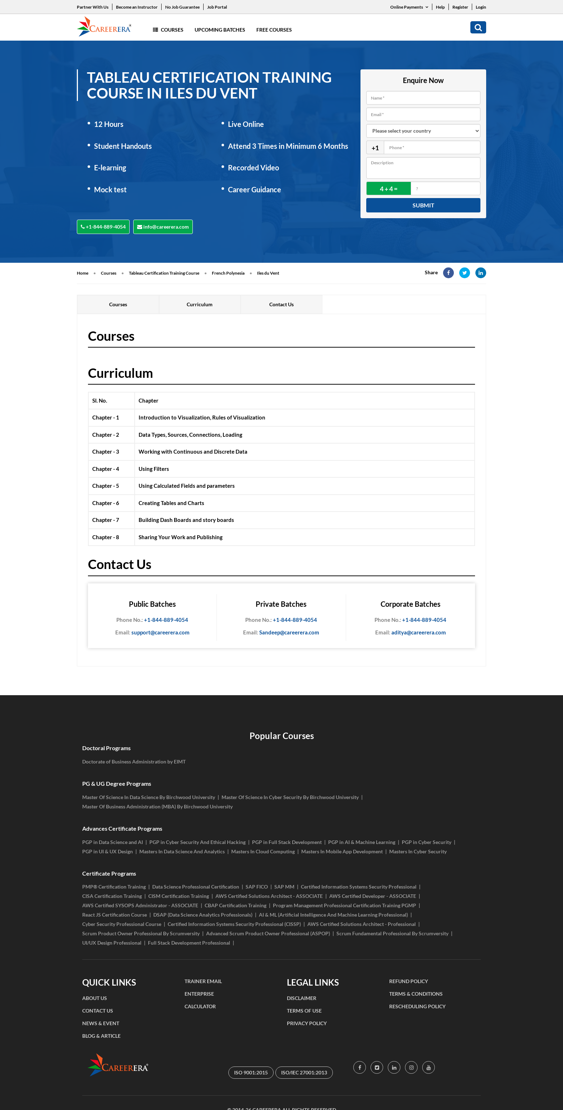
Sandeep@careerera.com (281, 632)
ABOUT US (94, 998)
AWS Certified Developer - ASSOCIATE (372, 896)
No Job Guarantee (182, 7)
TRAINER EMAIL (203, 981)
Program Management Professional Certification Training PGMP (344, 905)
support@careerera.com (152, 632)
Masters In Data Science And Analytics (182, 851)
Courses (168, 30)
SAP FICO (257, 887)
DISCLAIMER (301, 998)
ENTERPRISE (199, 994)
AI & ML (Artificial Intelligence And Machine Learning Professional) (333, 915)
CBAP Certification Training (235, 905)
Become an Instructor (137, 7)
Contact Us (281, 304)
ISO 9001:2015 (251, 1072)
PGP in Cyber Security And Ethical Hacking (197, 842)
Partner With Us (92, 7)
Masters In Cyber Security (418, 851)
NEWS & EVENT (100, 1023)
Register (460, 7)
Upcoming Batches (220, 30)
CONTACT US (97, 1011)
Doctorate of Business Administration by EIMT (134, 761)
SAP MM (284, 887)
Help (440, 7)
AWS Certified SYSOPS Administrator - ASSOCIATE (140, 905)
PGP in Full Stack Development (287, 842)
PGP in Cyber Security (426, 842)
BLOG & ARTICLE (101, 1036)
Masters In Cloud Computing (263, 851)
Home (82, 273)
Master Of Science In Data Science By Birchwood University (148, 797)
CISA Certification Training (112, 896)
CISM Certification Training (178, 896)
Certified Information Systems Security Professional (359, 887)
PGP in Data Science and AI (112, 842)
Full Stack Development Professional (189, 943)
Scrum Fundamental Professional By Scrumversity (392, 933)
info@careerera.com (163, 227)
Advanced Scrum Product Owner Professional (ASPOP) (268, 933)
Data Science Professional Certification (195, 887)
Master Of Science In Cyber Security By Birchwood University (290, 797)
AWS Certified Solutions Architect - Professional (361, 924)
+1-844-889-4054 (103, 227)
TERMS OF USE (304, 1011)
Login (481, 7)
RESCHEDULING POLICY (417, 1006)
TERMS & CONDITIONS (416, 994)
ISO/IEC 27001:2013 (304, 1072)
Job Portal (217, 7)
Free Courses (274, 30)
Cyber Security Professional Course (121, 924)
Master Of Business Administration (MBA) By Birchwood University (157, 806)
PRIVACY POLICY (307, 1023)
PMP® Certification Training (114, 887)
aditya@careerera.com (410, 632)
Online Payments (409, 7)
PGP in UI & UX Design (107, 851)
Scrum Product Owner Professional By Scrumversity (141, 933)
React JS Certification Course (114, 915)
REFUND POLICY (408, 981)
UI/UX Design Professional (111, 943)
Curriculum (200, 304)
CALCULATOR (200, 1006)
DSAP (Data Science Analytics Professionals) (202, 915)
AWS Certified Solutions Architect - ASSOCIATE (269, 896)
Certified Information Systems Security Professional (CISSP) (234, 924)
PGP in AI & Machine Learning (361, 842)
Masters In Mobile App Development (342, 851)
